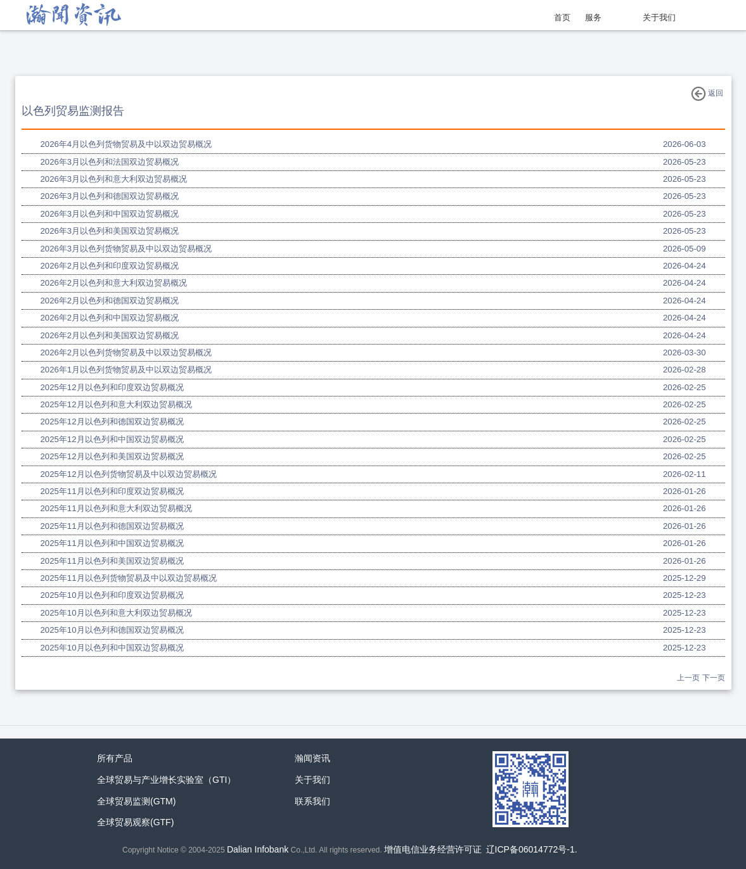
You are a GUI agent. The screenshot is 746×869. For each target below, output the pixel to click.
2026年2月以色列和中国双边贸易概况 (110, 317)
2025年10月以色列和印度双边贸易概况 (112, 595)
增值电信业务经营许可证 (433, 849)
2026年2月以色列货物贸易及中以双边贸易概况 (126, 352)
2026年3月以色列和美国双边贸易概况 (110, 231)
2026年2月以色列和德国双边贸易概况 (110, 300)
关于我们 (659, 17)
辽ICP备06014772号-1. (531, 849)
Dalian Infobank (257, 849)
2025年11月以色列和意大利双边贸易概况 (116, 508)
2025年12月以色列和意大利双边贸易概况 (116, 404)
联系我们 (312, 801)
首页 (562, 17)
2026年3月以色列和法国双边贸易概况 (110, 162)
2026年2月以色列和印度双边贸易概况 (110, 265)
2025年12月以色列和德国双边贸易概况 (112, 421)
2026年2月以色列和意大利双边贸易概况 (114, 283)
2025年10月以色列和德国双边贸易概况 (112, 630)
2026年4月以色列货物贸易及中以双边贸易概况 (126, 144)
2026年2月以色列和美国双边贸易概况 (110, 335)
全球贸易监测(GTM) (136, 801)
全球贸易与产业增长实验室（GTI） (166, 780)
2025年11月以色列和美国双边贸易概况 (112, 561)
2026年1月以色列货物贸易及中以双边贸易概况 (126, 369)
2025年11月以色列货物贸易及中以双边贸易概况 (129, 578)
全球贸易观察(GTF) (135, 822)
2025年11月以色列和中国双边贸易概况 (112, 543)
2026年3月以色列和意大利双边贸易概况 (114, 179)
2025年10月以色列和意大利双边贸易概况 (116, 613)
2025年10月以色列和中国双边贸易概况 (112, 647)
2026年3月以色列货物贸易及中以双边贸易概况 (126, 248)
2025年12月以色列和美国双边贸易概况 (112, 456)
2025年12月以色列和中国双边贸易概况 (112, 439)
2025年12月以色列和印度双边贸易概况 (112, 387)
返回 (707, 93)
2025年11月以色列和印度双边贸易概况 (112, 491)
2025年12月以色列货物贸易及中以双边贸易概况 (129, 474)
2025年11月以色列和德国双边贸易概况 (112, 526)
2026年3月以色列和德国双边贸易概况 (110, 196)
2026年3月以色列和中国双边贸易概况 (110, 214)
